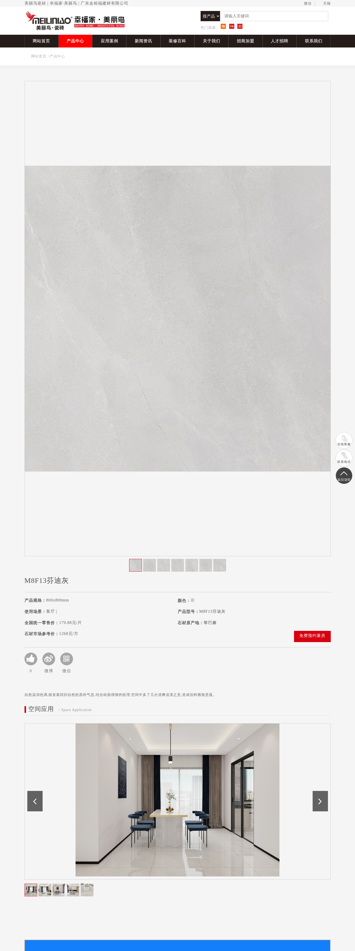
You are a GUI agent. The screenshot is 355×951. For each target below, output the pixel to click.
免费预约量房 (312, 635)
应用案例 (109, 41)
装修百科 (177, 41)
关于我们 (211, 41)
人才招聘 (279, 41)
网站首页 (41, 41)
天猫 (324, 4)
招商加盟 (245, 41)
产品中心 (75, 41)
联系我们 (313, 41)
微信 (305, 4)
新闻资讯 (143, 41)
